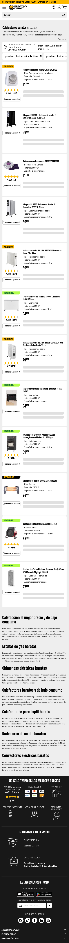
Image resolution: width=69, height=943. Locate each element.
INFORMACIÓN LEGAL (11, 938)
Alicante (35, 845)
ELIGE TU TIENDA (31, 840)
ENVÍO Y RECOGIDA (32, 857)
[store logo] (30, 7)
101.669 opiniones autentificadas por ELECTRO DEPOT (12, 789)
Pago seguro (34, 787)
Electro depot (9, 934)
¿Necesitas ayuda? (11, 930)
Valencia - (28, 845)
